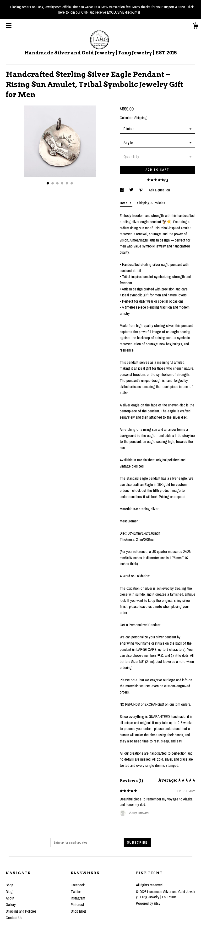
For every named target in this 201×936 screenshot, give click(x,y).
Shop (9, 885)
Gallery (11, 904)
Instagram (78, 898)
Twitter (76, 891)
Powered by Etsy (148, 903)
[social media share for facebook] (122, 190)
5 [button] (67, 183)
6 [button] (72, 183)
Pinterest (77, 904)
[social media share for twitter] (131, 190)
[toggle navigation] (8, 25)
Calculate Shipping (133, 117)
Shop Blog (78, 911)
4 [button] (62, 183)
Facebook (78, 885)
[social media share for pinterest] (141, 190)
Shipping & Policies (151, 202)
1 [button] (48, 183)
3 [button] (57, 183)
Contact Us (14, 917)
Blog (9, 891)
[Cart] (195, 26)
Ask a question (159, 190)
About (10, 898)
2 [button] (52, 183)
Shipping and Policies (21, 911)
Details (126, 202)
